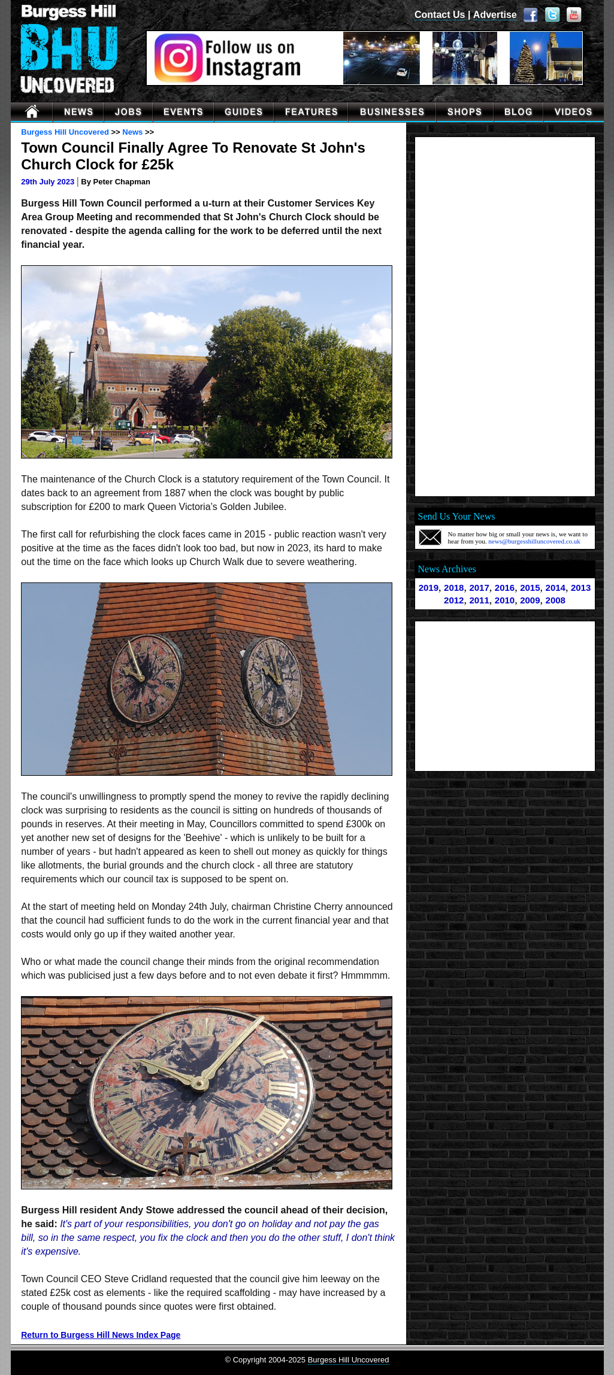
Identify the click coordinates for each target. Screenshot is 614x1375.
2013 (581, 587)
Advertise (495, 15)
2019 (428, 587)
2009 (530, 600)
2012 (454, 600)
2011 (479, 600)
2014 (555, 587)
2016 (505, 587)
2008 (555, 600)
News (132, 132)
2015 (530, 587)
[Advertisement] (505, 316)
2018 (454, 587)
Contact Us (440, 15)
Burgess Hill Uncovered (65, 132)
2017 (479, 587)
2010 (505, 600)
